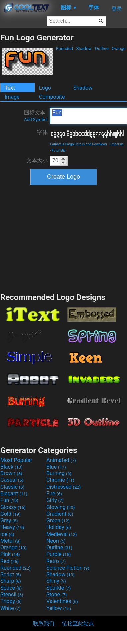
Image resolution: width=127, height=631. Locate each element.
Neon (56, 541)
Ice (7, 534)
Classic (12, 487)
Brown (11, 473)
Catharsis (116, 144)
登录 (116, 9)
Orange (119, 48)
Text (10, 88)
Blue (56, 467)
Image (12, 97)
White (10, 608)
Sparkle (58, 588)
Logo (45, 88)
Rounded (64, 48)
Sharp (10, 581)
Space (11, 588)
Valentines (62, 601)
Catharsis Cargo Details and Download (78, 144)
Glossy (13, 507)
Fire (54, 493)
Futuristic (59, 150)
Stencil (11, 594)
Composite (52, 97)
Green (58, 520)
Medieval (61, 534)
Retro (56, 561)
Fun (9, 500)
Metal (10, 541)
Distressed (63, 487)
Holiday (58, 527)
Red (9, 561)
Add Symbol (36, 119)
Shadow (84, 48)
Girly (55, 500)
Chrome (60, 480)
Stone (56, 594)
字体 (42, 132)
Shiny (56, 581)
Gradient (59, 514)
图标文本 (36, 115)
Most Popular (16, 460)
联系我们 (43, 623)
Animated (61, 460)
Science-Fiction (67, 568)
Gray (9, 520)
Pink (10, 554)
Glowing (60, 507)
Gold (10, 514)
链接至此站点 (78, 623)
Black (11, 467)
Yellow (58, 608)
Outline (102, 48)
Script (10, 574)
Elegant (13, 493)
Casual (11, 480)
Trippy (11, 601)
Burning (58, 473)
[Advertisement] (64, 238)
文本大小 (37, 161)
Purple (58, 554)
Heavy (12, 527)
